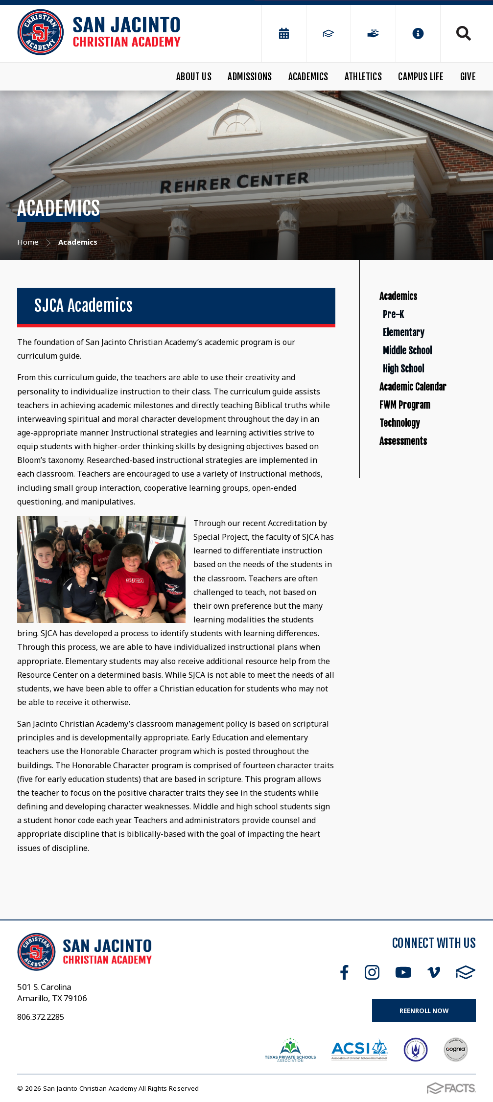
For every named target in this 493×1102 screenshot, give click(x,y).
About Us (193, 77)
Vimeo (433, 972)
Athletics (363, 77)
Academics (308, 77)
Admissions (250, 77)
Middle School (432, 403)
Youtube (403, 972)
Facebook (344, 972)
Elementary (426, 370)
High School (426, 436)
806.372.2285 (40, 1016)
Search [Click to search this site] (463, 33)
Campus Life (421, 77)
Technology (409, 536)
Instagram (372, 972)
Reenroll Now (423, 1010)
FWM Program (417, 502)
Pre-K (410, 337)
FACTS (466, 972)
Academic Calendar (430, 469)
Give (468, 77)
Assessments (414, 570)
